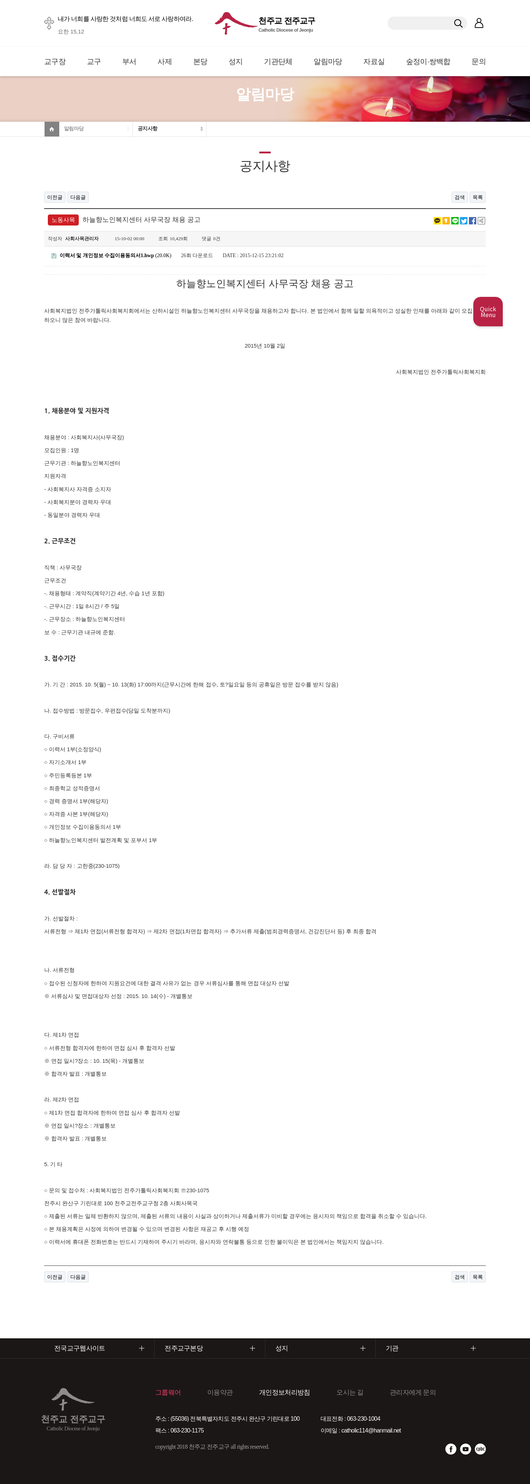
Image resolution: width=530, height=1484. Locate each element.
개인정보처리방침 (284, 1392)
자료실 (374, 61)
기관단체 (278, 61)
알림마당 (328, 61)
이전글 (55, 197)
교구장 (55, 61)
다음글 (78, 197)
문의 (478, 61)
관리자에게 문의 (413, 1392)
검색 (460, 197)
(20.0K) (112, 255)
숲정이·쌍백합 (428, 61)
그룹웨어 (168, 1392)
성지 (236, 61)
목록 (478, 197)
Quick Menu (488, 311)
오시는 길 (349, 1392)
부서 (129, 61)
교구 (94, 61)
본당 (200, 61)
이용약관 (220, 1392)
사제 (165, 61)
